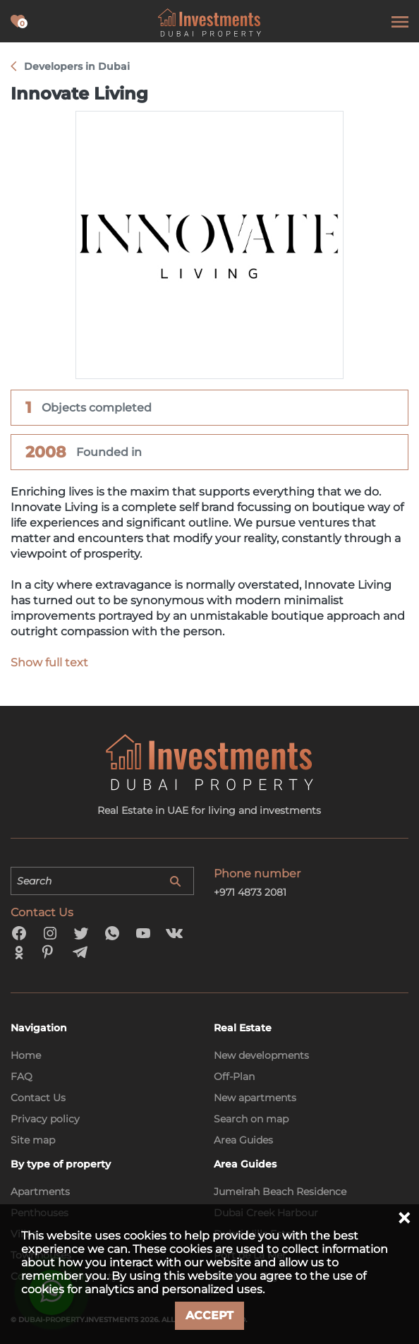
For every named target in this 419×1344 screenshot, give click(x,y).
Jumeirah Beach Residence (280, 1191)
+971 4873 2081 (250, 892)
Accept (209, 1315)
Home (26, 1055)
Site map (33, 1140)
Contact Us (38, 1097)
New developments (261, 1055)
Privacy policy (45, 1118)
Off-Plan (234, 1076)
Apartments (40, 1191)
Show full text (49, 662)
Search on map (251, 1118)
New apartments (255, 1097)
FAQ (21, 1076)
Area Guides (243, 1140)
